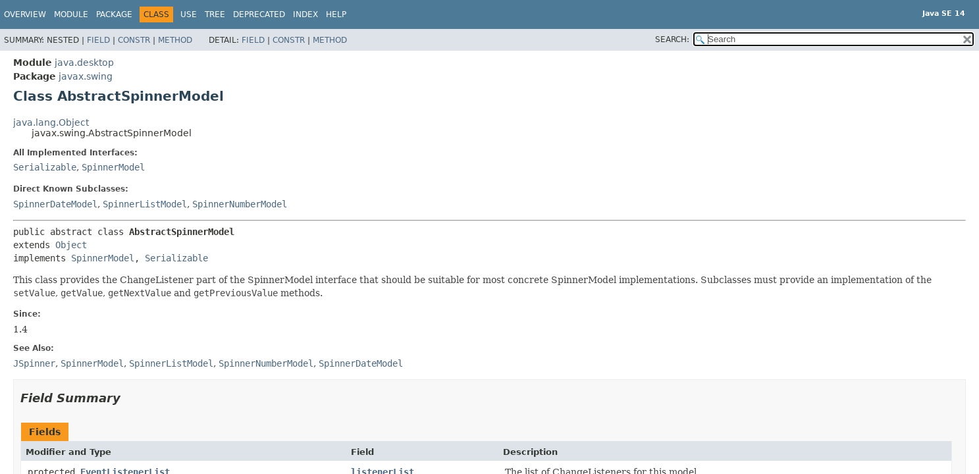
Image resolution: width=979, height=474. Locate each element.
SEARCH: (672, 39)
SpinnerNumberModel (239, 204)
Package (114, 14)
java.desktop (84, 62)
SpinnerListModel (145, 204)
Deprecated (259, 14)
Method (175, 40)
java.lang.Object (51, 122)
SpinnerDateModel (55, 204)
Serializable (44, 167)
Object (71, 245)
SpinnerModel (113, 167)
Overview (25, 14)
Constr (134, 40)
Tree (215, 14)
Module (71, 14)
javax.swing (86, 76)
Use (188, 14)
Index (305, 14)
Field (98, 40)
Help (336, 14)
